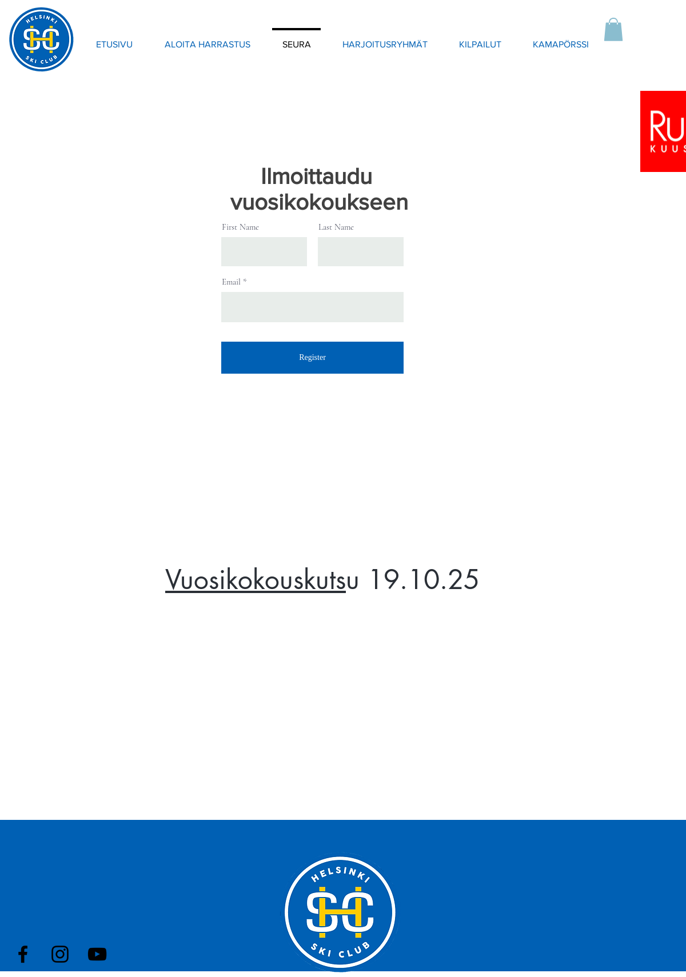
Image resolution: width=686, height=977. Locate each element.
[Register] (312, 358)
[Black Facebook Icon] (22, 954)
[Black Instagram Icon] (60, 954)
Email (231, 282)
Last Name (336, 227)
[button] (613, 29)
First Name (240, 227)
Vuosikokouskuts (255, 579)
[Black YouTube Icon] (97, 954)
